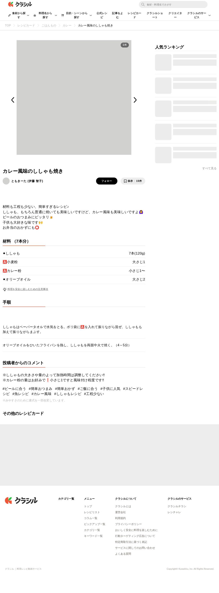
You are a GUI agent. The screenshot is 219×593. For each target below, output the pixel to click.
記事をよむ (117, 15)
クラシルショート (155, 15)
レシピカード (134, 15)
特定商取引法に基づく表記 (131, 541)
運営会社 (120, 512)
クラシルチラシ (177, 506)
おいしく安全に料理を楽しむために (136, 530)
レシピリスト (92, 512)
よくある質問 (123, 553)
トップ (88, 506)
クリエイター (175, 15)
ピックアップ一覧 (94, 524)
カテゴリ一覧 (92, 530)
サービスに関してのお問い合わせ (135, 547)
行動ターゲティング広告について (135, 536)
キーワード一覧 (93, 536)
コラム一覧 (90, 518)
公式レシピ (101, 15)
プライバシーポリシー (128, 524)
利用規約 (120, 518)
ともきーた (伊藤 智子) (27, 181)
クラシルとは (123, 506)
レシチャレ (174, 512)
